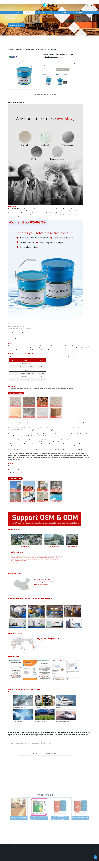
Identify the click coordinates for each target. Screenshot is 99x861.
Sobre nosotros (78, 17)
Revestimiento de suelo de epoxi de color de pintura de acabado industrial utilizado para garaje (31, 743)
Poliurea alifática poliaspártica (78, 734)
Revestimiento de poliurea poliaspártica (21, 734)
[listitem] (49, 80)
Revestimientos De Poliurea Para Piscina (40, 734)
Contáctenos (63, 17)
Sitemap (59, 858)
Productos (29, 17)
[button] (9, 6)
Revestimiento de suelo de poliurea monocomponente (20, 732)
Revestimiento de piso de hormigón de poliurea (60, 734)
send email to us (62, 69)
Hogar (17, 17)
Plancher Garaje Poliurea (33, 735)
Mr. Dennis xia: (13, 844)
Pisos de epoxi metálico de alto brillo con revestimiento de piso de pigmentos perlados (30, 742)
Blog (51, 17)
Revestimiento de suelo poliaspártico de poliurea (74, 732)
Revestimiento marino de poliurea (55, 732)
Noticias (41, 17)
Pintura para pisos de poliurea (40, 732)
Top (95, 856)
